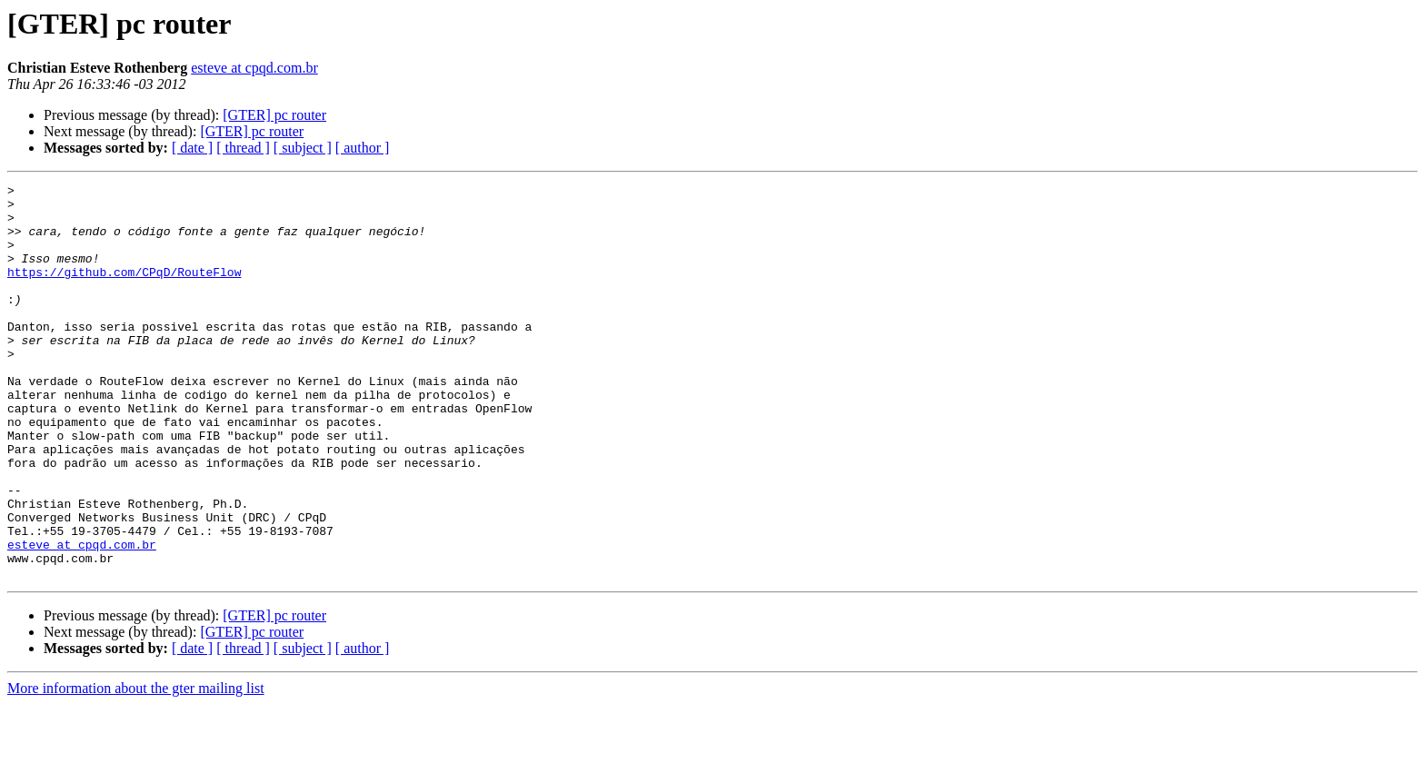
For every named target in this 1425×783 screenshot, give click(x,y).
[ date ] (192, 147)
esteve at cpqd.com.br (254, 67)
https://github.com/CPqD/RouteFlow (124, 290)
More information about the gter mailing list (135, 767)
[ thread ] (243, 147)
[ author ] (362, 147)
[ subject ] (303, 147)
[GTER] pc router (274, 115)
